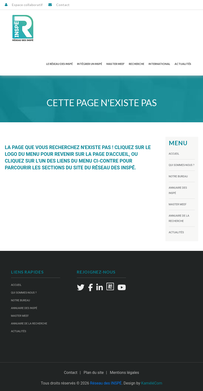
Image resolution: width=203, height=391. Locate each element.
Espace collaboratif (27, 5)
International (159, 63)
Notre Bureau (178, 176)
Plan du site (94, 372)
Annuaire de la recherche (29, 323)
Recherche (136, 63)
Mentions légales (124, 372)
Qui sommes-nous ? (182, 165)
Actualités (183, 63)
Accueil (174, 153)
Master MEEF (115, 63)
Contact (63, 5)
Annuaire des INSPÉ (24, 308)
